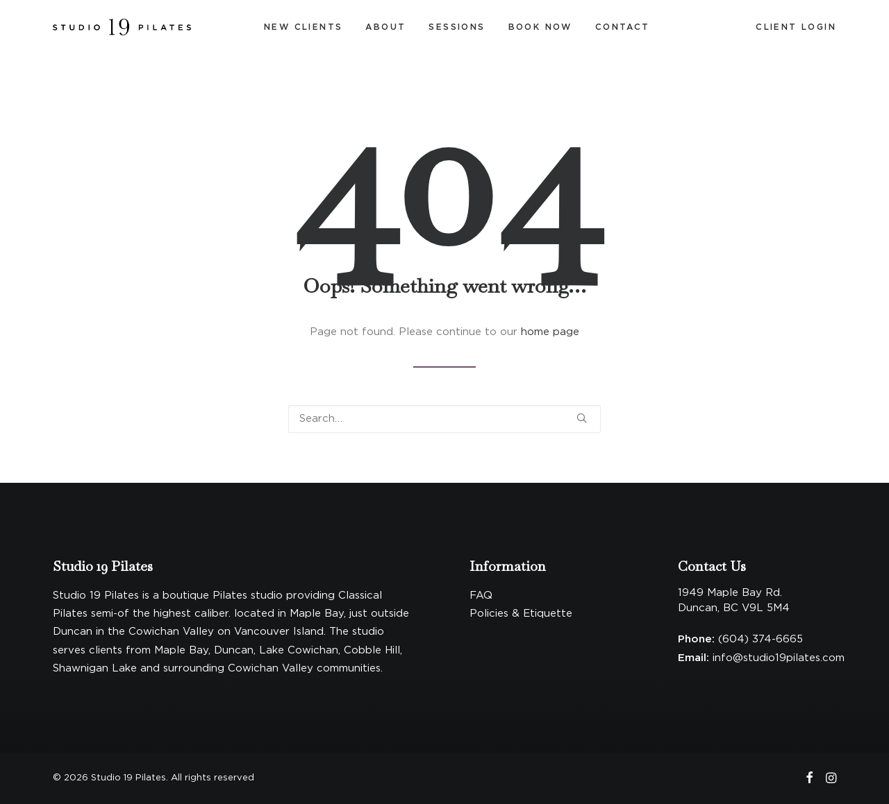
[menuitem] (303, 27)
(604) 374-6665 (760, 639)
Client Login (796, 26)
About (385, 26)
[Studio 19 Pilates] (122, 27)
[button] (581, 418)
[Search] (444, 419)
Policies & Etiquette (521, 613)
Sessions (457, 26)
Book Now (540, 26)
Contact (622, 26)
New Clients (303, 26)
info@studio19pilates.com (779, 658)
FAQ (481, 595)
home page (550, 332)
